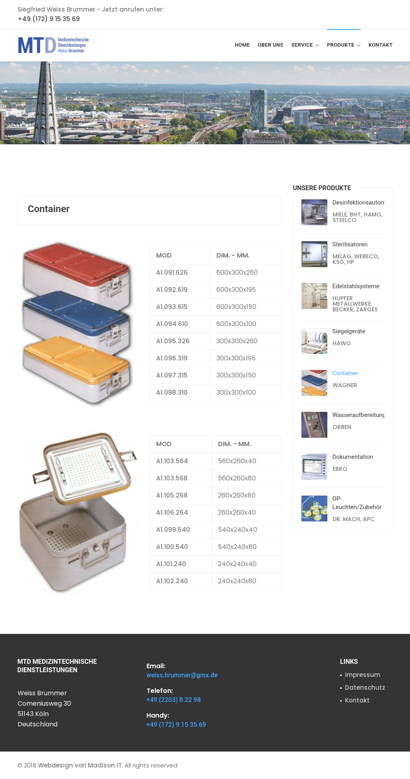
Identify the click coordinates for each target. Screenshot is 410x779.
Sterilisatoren (350, 244)
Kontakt (380, 45)
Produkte (343, 45)
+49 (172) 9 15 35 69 (49, 19)
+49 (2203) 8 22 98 (174, 700)
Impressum (362, 675)
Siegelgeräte (349, 331)
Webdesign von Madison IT (80, 765)
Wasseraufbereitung (359, 415)
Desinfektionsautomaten (365, 202)
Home (242, 45)
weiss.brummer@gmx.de (182, 675)
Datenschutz (365, 687)
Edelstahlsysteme (356, 286)
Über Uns (270, 45)
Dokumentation (353, 456)
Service (305, 45)
